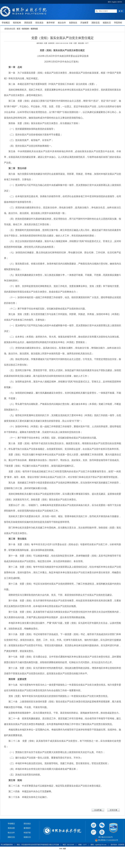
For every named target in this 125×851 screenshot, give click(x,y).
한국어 (120, 2)
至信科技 (121, 844)
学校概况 (11, 824)
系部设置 (11, 828)
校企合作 (11, 833)
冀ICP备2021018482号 (105, 837)
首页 (109, 2)
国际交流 (11, 837)
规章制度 (34, 29)
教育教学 (27, 828)
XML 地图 (62, 848)
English (114, 2)
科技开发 (27, 833)
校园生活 (27, 837)
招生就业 (27, 824)
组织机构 (25, 29)
